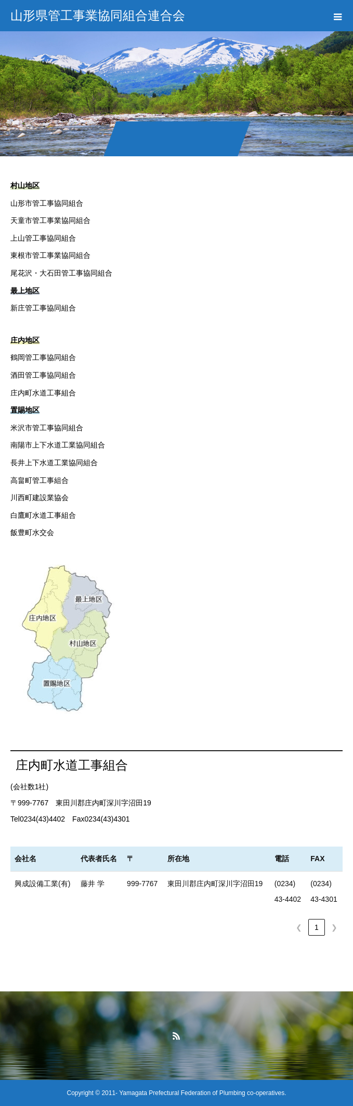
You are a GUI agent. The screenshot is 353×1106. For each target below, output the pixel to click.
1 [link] (317, 927)
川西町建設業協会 (39, 497)
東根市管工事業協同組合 (50, 255)
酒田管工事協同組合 (43, 375)
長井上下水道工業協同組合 (54, 462)
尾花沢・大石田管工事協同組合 (61, 273)
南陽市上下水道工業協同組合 (57, 445)
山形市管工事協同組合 (46, 203)
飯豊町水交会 (32, 532)
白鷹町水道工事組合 (43, 515)
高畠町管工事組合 (39, 480)
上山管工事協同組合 (43, 238)
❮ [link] (299, 927)
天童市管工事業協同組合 (50, 220)
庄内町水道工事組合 (43, 393)
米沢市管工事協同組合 (46, 428)
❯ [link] (334, 927)
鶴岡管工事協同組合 (43, 357)
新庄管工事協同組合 (43, 308)
